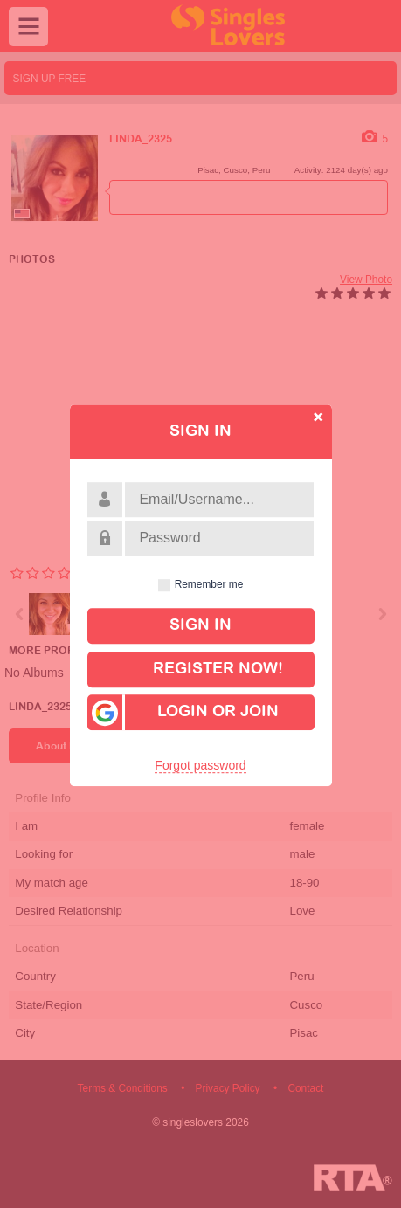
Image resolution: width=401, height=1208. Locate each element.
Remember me (209, 584)
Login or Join (183, 713)
